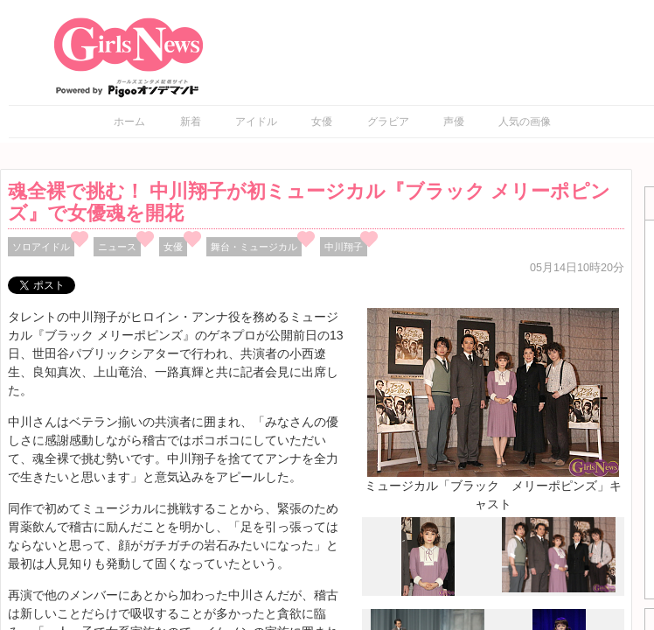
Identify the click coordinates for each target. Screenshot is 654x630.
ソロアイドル (41, 247)
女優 (321, 122)
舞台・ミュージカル (254, 247)
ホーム (129, 122)
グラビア (388, 122)
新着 (190, 122)
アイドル (256, 122)
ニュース (117, 247)
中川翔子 (343, 247)
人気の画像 (524, 122)
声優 (453, 122)
